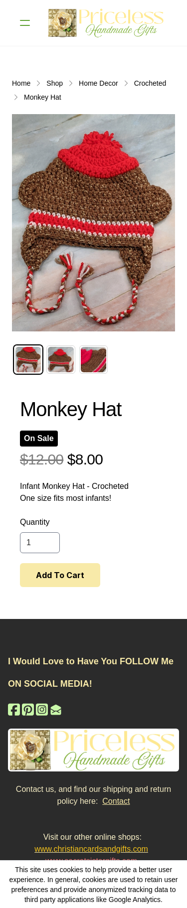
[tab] (28, 359)
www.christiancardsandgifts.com (91, 849)
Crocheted (150, 83)
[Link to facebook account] (14, 709)
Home (21, 83)
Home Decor (98, 83)
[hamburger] (25, 23)
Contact (116, 801)
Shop (54, 83)
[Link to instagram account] (42, 709)
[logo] (106, 23)
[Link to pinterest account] (28, 709)
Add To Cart (60, 575)
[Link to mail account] (56, 709)
